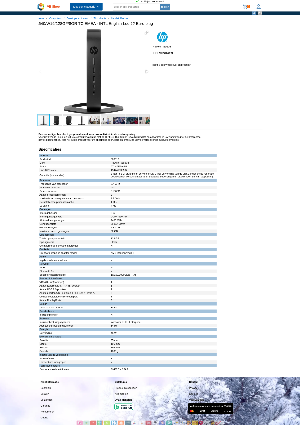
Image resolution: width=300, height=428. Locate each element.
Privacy (193, 387)
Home (41, 18)
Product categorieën (126, 387)
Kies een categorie (86, 6)
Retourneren (47, 411)
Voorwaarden (196, 399)
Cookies (193, 393)
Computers (55, 18)
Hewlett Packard (120, 18)
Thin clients (100, 18)
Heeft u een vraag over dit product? (171, 64)
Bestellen (46, 387)
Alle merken (121, 393)
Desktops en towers (77, 18)
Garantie (45, 405)
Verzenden (46, 399)
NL (254, 13)
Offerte (44, 417)
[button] (146, 33)
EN (260, 13)
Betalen (45, 393)
